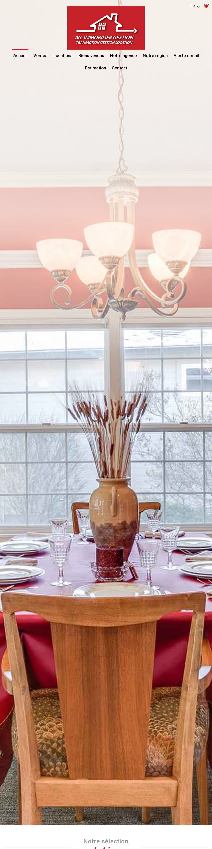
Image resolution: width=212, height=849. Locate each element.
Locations (62, 56)
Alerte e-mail (186, 56)
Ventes (40, 56)
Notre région (155, 56)
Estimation (95, 68)
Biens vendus (91, 56)
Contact (119, 68)
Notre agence (123, 56)
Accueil (20, 56)
